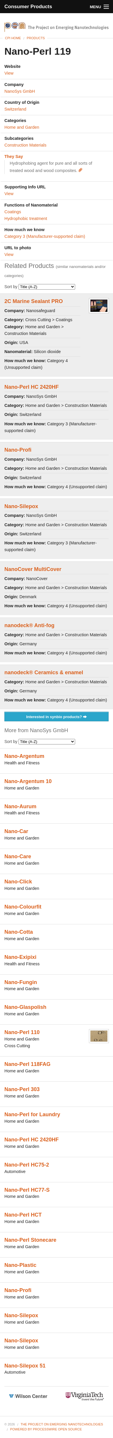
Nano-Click (18, 882)
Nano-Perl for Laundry (32, 1114)
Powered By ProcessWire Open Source (46, 1429)
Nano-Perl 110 (22, 1032)
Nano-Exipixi (20, 957)
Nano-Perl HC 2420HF (31, 387)
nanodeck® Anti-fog (29, 625)
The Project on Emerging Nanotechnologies (62, 1424)
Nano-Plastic (20, 1265)
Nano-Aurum (20, 806)
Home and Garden (21, 127)
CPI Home (13, 38)
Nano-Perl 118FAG (27, 1064)
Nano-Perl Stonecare (30, 1240)
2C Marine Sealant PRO (33, 301)
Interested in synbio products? (56, 717)
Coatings (12, 211)
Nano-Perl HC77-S (27, 1190)
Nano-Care (17, 856)
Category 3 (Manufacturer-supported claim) (44, 236)
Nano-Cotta (18, 932)
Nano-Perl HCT (23, 1215)
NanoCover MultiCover (32, 569)
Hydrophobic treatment (25, 218)
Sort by (39, 286)
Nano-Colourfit (22, 907)
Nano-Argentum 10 (28, 781)
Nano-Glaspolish (25, 1007)
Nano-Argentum (24, 756)
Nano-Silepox (21, 506)
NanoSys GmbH (19, 91)
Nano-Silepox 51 (24, 1366)
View (9, 73)
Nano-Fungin (20, 982)
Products (36, 38)
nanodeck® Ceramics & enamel (43, 672)
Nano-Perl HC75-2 (26, 1165)
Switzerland (15, 109)
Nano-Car (16, 831)
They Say (13, 156)
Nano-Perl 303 (22, 1089)
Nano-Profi (17, 450)
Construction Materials (25, 145)
